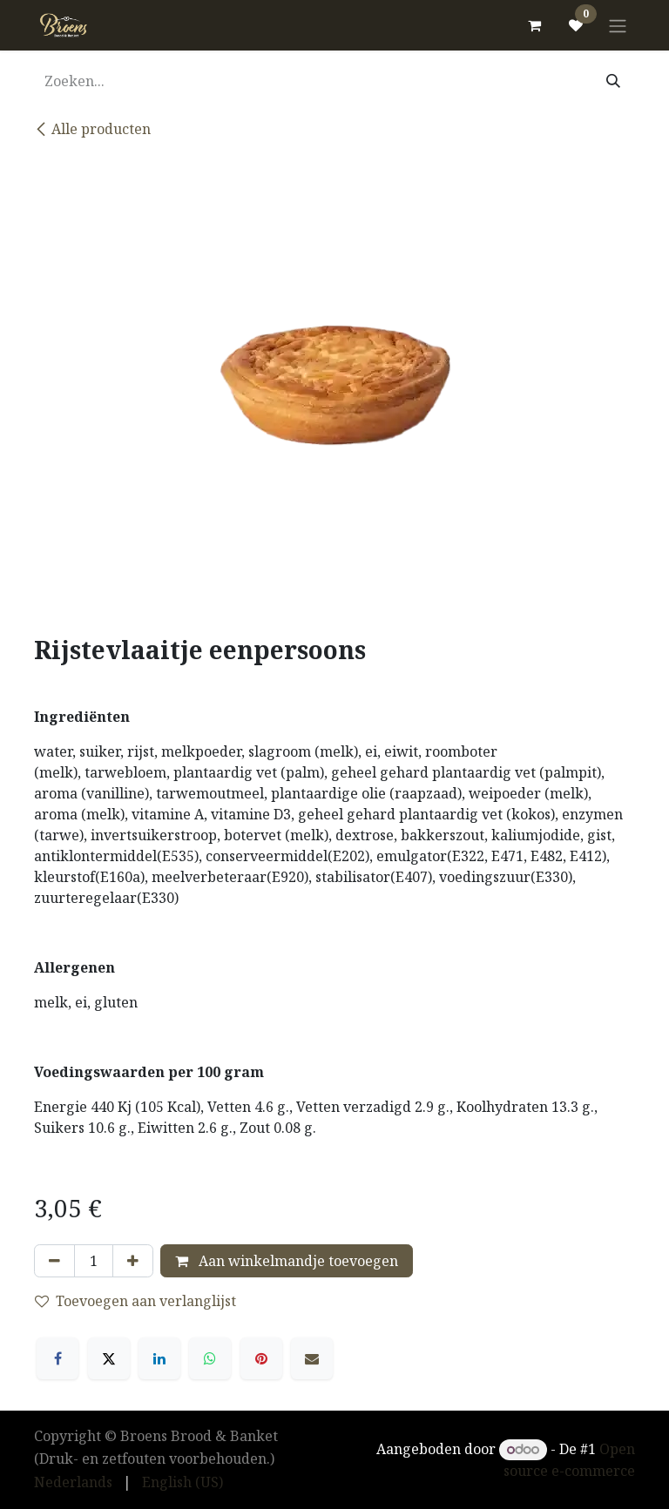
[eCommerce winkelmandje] (534, 25)
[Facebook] (57, 1358)
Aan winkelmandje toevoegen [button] (286, 1260)
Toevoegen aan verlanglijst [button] (135, 1300)
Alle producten (92, 128)
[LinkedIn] (159, 1358)
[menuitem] (73, 1482)
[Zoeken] (613, 81)
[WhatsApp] (210, 1358)
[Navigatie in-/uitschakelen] (617, 25)
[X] (109, 1358)
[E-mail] (312, 1358)
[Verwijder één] (54, 1260)
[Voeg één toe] (132, 1260)
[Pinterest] (261, 1358)
